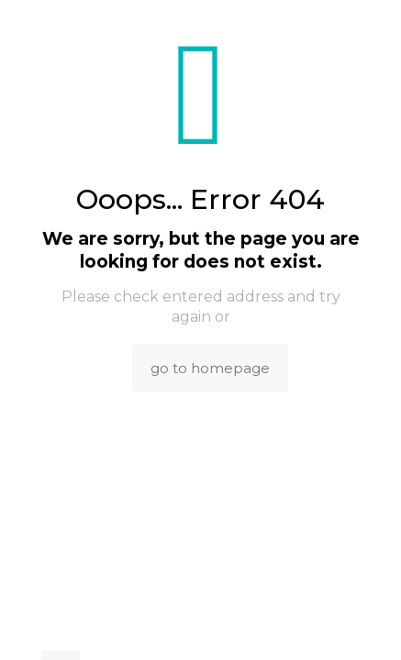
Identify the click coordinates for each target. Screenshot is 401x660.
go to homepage (210, 368)
